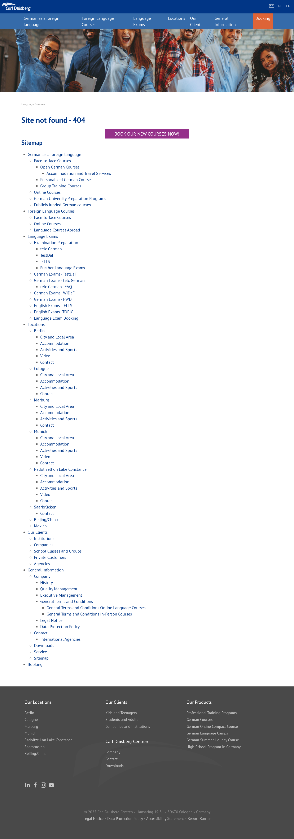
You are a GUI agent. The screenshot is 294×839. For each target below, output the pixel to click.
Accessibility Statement (165, 818)
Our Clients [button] (196, 21)
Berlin (29, 712)
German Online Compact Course (212, 726)
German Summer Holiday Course (213, 739)
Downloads (114, 765)
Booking (262, 18)
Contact (111, 759)
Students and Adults (121, 719)
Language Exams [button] (142, 21)
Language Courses (33, 104)
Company (112, 752)
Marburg (31, 726)
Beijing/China (36, 753)
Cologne (31, 719)
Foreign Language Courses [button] (98, 21)
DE (280, 6)
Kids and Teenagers (121, 712)
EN (288, 6)
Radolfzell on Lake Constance (48, 739)
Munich (30, 733)
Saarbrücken (35, 746)
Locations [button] (176, 18)
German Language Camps (207, 733)
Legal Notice (93, 818)
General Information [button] (225, 21)
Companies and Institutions (127, 726)
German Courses (200, 719)
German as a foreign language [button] (41, 21)
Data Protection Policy (125, 818)
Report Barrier (199, 818)
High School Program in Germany (214, 746)
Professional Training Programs (212, 712)
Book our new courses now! (146, 134)
